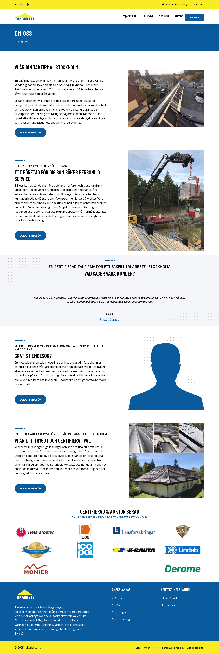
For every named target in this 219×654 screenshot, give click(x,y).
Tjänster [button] (130, 16)
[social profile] (27, 4)
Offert (194, 17)
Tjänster (119, 598)
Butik (178, 16)
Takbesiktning (122, 619)
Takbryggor (121, 612)
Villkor (156, 647)
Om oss (163, 16)
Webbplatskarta (195, 647)
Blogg (148, 16)
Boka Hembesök (30, 132)
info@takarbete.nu (191, 4)
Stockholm (172, 4)
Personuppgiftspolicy (173, 647)
